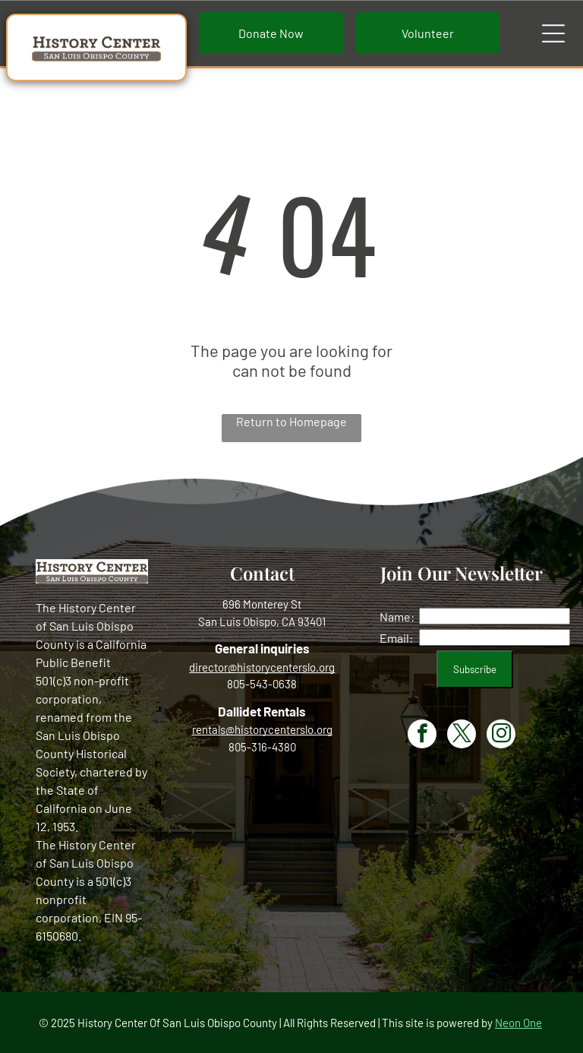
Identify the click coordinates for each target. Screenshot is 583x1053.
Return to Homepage (291, 421)
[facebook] (422, 735)
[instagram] (501, 735)
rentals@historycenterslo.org (262, 729)
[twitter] (461, 735)
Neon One (518, 1022)
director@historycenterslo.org (262, 667)
